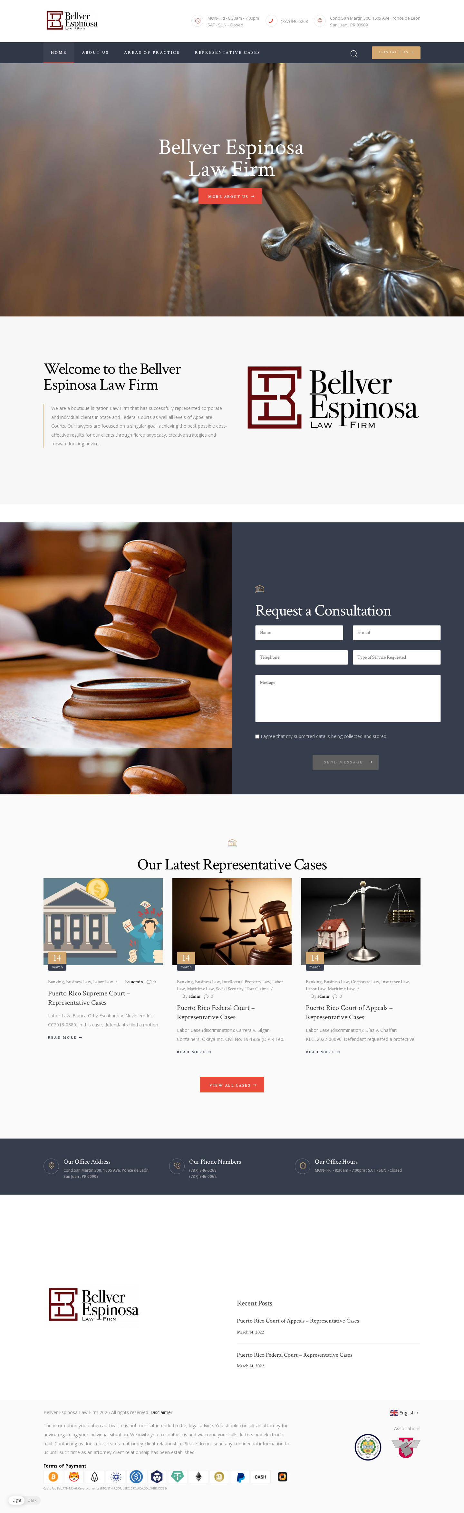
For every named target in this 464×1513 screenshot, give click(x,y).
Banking (56, 982)
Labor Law (103, 982)
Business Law (78, 982)
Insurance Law (395, 982)
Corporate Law (365, 982)
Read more (62, 1038)
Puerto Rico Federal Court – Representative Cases (216, 1013)
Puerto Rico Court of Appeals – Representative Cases (349, 1013)
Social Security (229, 989)
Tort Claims (257, 989)
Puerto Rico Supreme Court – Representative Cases (89, 998)
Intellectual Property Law (246, 982)
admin (134, 982)
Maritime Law (200, 989)
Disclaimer (161, 1412)
